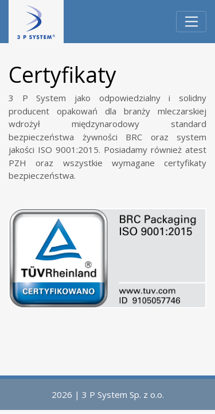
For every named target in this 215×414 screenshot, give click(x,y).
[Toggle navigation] (191, 22)
